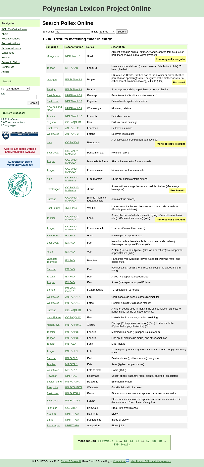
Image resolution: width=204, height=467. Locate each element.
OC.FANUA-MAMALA (72, 152)
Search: (7, 81)
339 (116, 444)
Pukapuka (52, 387)
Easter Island (54, 381)
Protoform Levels (11, 48)
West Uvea (53, 133)
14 (131, 440)
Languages (7, 52)
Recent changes (10, 38)
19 (160, 440)
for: (3, 93)
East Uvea (53, 101)
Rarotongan (53, 189)
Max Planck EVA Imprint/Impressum (150, 461)
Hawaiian (52, 375)
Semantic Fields (10, 62)
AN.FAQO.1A (72, 296)
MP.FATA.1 (71, 364)
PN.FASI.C (71, 351)
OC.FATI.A (71, 407)
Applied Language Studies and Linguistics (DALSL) (20, 150)
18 (154, 440)
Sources (6, 57)
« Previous (106, 440)
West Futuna (54, 317)
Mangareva (53, 56)
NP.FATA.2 (71, 375)
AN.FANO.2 (72, 128)
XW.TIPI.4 (71, 207)
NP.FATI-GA (72, 413)
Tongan (51, 67)
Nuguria (51, 122)
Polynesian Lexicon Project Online (96, 8)
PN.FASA (70, 343)
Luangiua (52, 79)
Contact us (121, 461)
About (4, 33)
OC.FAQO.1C (73, 122)
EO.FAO (70, 235)
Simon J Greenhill (71, 461)
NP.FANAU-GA (73, 95)
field (95, 31)
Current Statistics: (14, 112)
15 (137, 440)
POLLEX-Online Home (14, 29)
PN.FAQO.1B (72, 302)
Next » (125, 444)
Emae (50, 419)
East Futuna (54, 95)
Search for (48, 31)
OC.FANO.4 (72, 142)
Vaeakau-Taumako (52, 260)
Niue (49, 142)
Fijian (50, 251)
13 (125, 440)
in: (3, 88)
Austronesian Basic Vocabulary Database (20, 163)
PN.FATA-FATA (73, 381)
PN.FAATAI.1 (72, 393)
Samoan (51, 199)
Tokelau (51, 276)
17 (148, 440)
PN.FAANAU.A (73, 79)
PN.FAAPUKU (73, 324)
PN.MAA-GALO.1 (70, 290)
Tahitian (51, 116)
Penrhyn (51, 89)
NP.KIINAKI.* (72, 56)
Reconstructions (10, 43)
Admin (5, 71)
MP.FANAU (71, 67)
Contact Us (7, 66)
